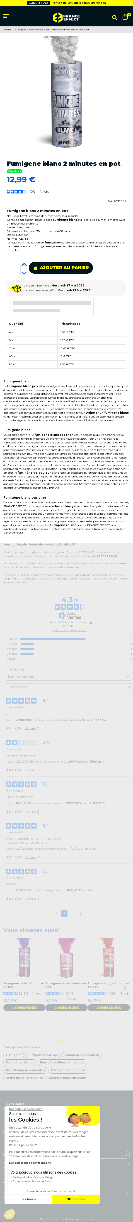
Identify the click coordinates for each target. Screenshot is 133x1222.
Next (125, 987)
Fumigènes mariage (43, 1055)
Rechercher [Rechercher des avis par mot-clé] (66, 687)
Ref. (110, 201)
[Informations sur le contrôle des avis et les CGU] (91, 623)
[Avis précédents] (56, 913)
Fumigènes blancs (20, 1062)
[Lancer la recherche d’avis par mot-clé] (129, 687)
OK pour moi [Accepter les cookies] (76, 1199)
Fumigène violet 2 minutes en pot (23, 985)
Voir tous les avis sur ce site (70, 630)
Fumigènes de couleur (81, 1055)
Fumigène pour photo (68, 1070)
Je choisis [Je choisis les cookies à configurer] (28, 1199)
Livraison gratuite (55, 3)
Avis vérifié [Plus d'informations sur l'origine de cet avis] (16, 707)
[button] (9, 1214)
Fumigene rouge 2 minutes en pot (108, 985)
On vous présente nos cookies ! (32, 1181)
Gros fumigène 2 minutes (25, 1070)
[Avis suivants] (81, 914)
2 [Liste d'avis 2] (73, 913)
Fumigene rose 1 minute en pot (66, 985)
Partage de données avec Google (33, 1177)
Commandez (24, 1008)
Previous (8, 987)
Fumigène (14, 1055)
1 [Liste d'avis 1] (64, 913)
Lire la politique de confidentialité (30, 1162)
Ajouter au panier (61, 267)
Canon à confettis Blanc (67, 1077)
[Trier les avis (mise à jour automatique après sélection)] (69, 677)
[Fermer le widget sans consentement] (26, 1109)
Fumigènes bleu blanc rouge (62, 1062)
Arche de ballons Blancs (24, 1077)
